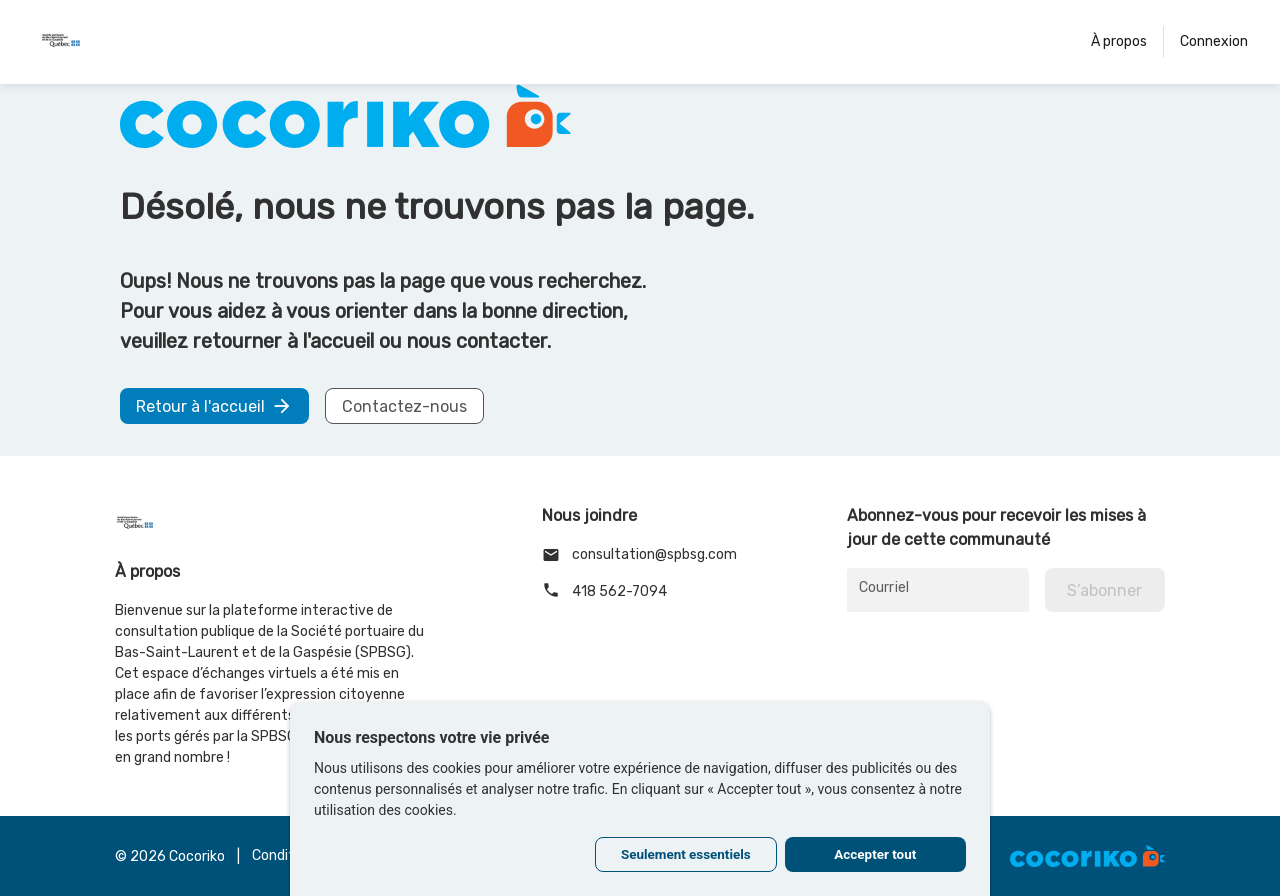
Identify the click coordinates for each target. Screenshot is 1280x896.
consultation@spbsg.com (639, 555)
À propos (1119, 41)
